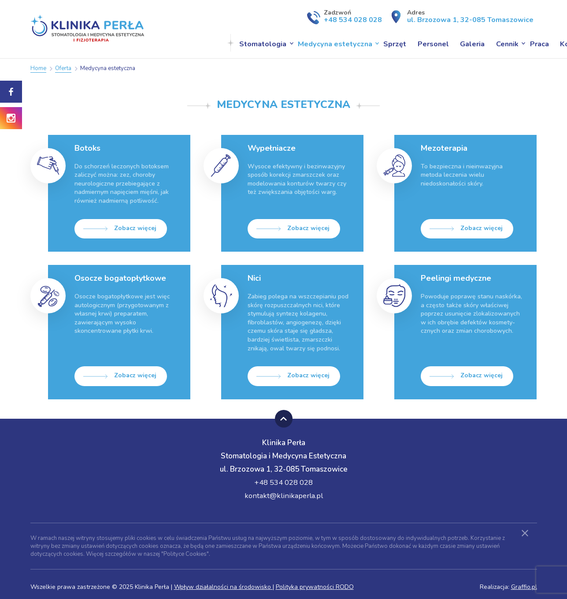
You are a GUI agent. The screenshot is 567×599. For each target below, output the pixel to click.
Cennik (445, 43)
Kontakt (510, 43)
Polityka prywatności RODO (315, 581)
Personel (373, 43)
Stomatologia (207, 43)
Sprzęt (335, 43)
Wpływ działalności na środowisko (223, 581)
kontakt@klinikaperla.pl (283, 490)
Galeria (411, 43)
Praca (476, 43)
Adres (466, 16)
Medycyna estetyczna (277, 43)
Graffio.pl (524, 581)
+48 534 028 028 (283, 477)
